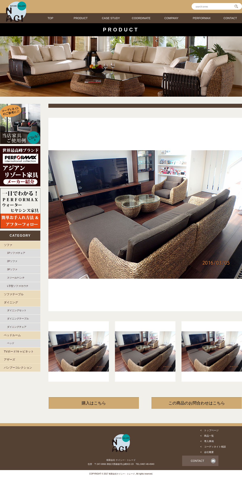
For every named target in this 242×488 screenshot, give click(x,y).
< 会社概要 (207, 452)
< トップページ (209, 430)
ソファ (8, 245)
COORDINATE (141, 18)
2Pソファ (12, 261)
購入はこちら (94, 403)
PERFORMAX (202, 18)
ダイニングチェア (16, 326)
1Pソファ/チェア (16, 253)
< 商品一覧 (207, 435)
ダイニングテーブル (18, 318)
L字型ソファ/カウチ (17, 286)
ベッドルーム (12, 335)
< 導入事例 (207, 441)
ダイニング (11, 302)
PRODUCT (81, 18)
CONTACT (230, 18)
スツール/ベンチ (16, 277)
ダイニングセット (16, 310)
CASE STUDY (111, 18)
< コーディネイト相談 (213, 446)
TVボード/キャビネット (19, 351)
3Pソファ (12, 269)
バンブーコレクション (18, 367)
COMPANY (171, 18)
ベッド (10, 343)
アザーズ (9, 359)
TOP (50, 18)
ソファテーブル (14, 294)
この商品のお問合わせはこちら (196, 403)
